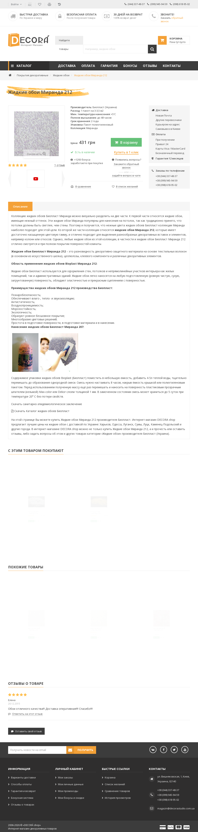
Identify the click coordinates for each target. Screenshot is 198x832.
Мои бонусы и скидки (71, 796)
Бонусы (130, 66)
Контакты (172, 66)
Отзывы (150, 66)
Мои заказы (65, 776)
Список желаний (115, 783)
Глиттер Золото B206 (87, 520)
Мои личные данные (71, 783)
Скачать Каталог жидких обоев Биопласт (40, 411)
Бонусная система (22, 796)
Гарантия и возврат (23, 789)
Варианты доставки (23, 776)
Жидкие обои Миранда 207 (29, 636)
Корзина (110, 776)
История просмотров (118, 796)
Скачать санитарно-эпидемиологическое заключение (46, 404)
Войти (15, 4)
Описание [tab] (20, 206)
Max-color (45, 392)
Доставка (67, 66)
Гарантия (109, 66)
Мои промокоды (68, 789)
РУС (30, 4)
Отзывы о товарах (22, 803)
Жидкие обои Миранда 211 (91, 636)
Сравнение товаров (117, 789)
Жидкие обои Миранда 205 (154, 636)
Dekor (62, 392)
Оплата (88, 66)
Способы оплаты (21, 783)
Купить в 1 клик (126, 152)
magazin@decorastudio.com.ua (176, 807)
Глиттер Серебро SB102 (26, 520)
